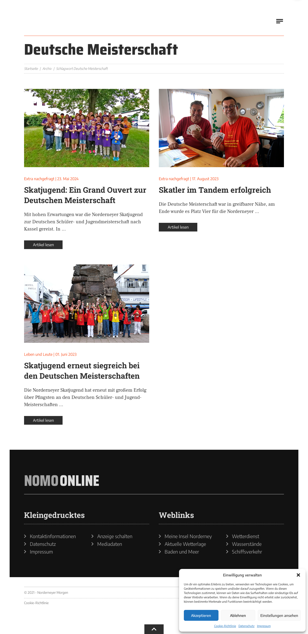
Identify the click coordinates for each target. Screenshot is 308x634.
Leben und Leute (38, 354)
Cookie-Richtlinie (225, 626)
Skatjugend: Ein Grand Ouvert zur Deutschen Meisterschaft (85, 195)
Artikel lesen (43, 244)
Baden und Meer (182, 551)
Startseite (31, 68)
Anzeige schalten (114, 536)
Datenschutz (246, 626)
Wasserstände (247, 544)
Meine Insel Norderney (188, 536)
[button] (298, 575)
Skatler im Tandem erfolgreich (215, 190)
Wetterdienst (245, 536)
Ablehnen (238, 615)
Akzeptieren (201, 615)
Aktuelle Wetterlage (185, 544)
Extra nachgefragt (39, 178)
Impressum (264, 626)
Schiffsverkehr (247, 551)
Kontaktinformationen (53, 536)
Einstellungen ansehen (279, 615)
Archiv (46, 68)
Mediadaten (109, 544)
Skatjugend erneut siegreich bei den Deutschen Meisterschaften (82, 370)
